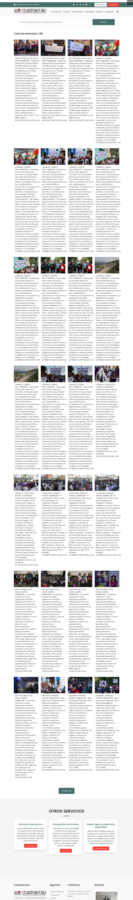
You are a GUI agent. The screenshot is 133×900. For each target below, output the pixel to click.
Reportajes (77, 12)
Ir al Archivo (65, 851)
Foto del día (56, 12)
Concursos (89, 12)
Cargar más (67, 791)
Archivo (67, 12)
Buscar (103, 22)
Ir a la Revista (31, 846)
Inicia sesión (100, 5)
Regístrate (113, 5)
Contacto (109, 12)
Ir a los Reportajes (101, 848)
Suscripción (55, 895)
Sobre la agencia (57, 891)
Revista (99, 12)
